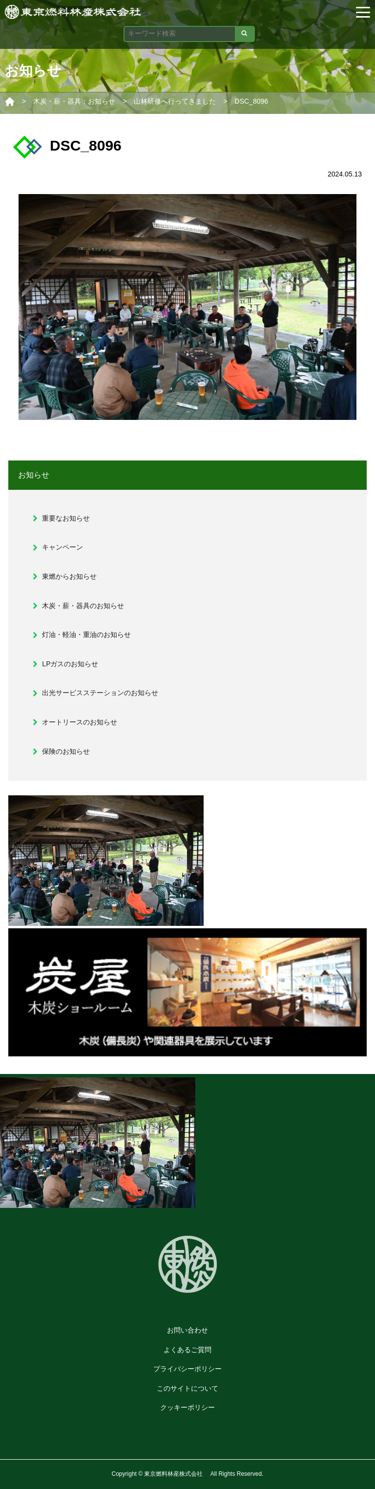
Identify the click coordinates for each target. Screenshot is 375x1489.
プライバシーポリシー (187, 1369)
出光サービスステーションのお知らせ (100, 693)
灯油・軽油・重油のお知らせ (86, 634)
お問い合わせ (187, 1330)
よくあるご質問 (187, 1350)
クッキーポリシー (187, 1407)
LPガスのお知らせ (70, 664)
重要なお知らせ (66, 518)
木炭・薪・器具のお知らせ (83, 606)
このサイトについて (187, 1388)
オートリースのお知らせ (79, 722)
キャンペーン (62, 547)
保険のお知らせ (66, 751)
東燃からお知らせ (69, 576)
